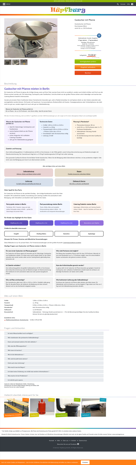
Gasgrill (16, 241)
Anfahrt (73, 448)
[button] (54, 340)
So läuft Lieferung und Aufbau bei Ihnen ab (28, 189)
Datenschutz (83, 448)
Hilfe (58, 448)
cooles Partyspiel (20, 394)
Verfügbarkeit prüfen (88, 69)
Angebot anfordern (88, 74)
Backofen (66, 241)
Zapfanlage (91, 241)
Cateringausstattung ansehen (72, 250)
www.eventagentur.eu (118, 441)
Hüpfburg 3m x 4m (16, 230)
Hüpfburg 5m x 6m (66, 230)
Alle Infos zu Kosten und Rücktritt (79, 189)
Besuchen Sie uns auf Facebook (68, 451)
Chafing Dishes (41, 241)
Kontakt (51, 448)
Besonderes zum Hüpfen (91, 230)
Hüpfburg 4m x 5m (41, 230)
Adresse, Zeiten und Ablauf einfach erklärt (28, 180)
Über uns (65, 448)
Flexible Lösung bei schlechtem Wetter (79, 180)
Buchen (88, 80)
